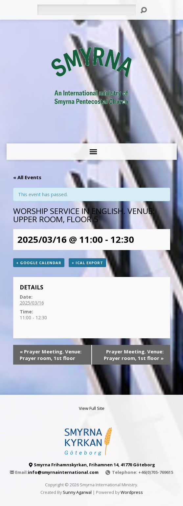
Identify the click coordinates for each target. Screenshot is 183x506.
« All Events (27, 177)
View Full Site (91, 408)
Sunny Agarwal (77, 492)
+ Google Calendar (38, 262)
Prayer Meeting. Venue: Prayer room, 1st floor (50, 354)
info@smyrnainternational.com (63, 472)
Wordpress (132, 492)
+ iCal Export (87, 262)
